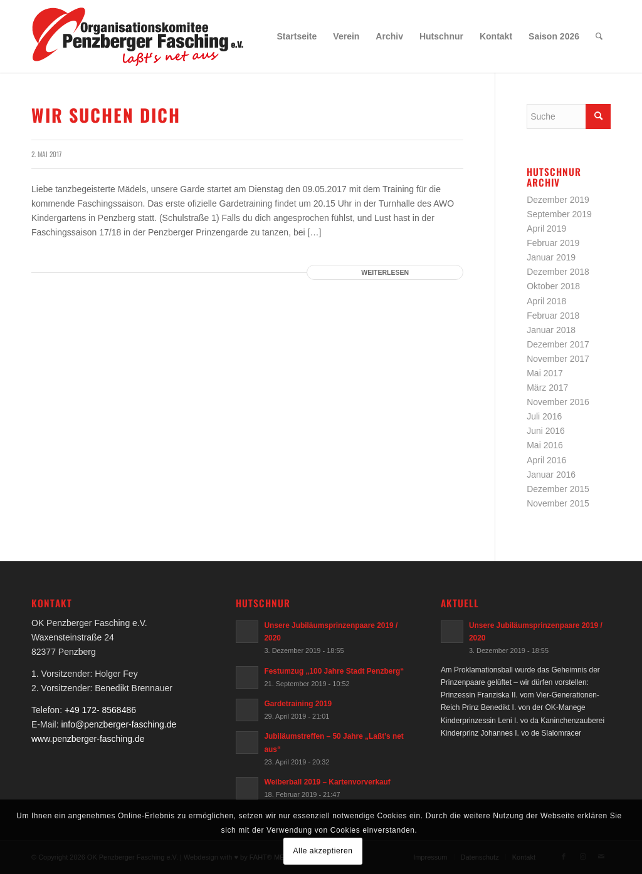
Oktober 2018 (553, 286)
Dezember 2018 (558, 272)
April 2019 (546, 229)
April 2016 (546, 460)
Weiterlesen (385, 272)
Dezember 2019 (558, 200)
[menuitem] (297, 36)
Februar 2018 (553, 316)
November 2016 (558, 402)
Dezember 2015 (558, 489)
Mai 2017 (545, 373)
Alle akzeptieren (323, 850)
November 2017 (558, 359)
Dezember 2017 (558, 344)
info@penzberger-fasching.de (118, 724)
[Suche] (599, 36)
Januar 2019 (551, 257)
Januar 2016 (551, 475)
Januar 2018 (551, 330)
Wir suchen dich (106, 115)
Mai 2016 (545, 445)
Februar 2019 (553, 243)
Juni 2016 (546, 431)
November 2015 (558, 503)
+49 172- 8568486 (100, 710)
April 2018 (546, 301)
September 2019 (559, 214)
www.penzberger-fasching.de (88, 739)
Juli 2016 (544, 416)
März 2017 (547, 388)
